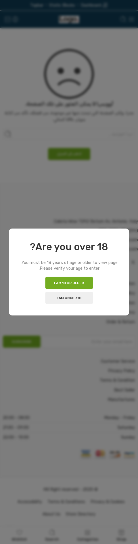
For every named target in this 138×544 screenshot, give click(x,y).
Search (52, 535)
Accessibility (30, 501)
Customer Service (118, 361)
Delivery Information (115, 283)
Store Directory (80, 514)
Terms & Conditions (66, 501)
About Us (51, 514)
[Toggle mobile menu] (131, 19)
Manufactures (121, 399)
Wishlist (19, 535)
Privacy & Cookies (108, 501)
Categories (87, 535)
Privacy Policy (121, 293)
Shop (121, 535)
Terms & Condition (117, 302)
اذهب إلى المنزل (69, 154)
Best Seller (124, 390)
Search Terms (121, 312)
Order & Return (120, 321)
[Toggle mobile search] (123, 19)
